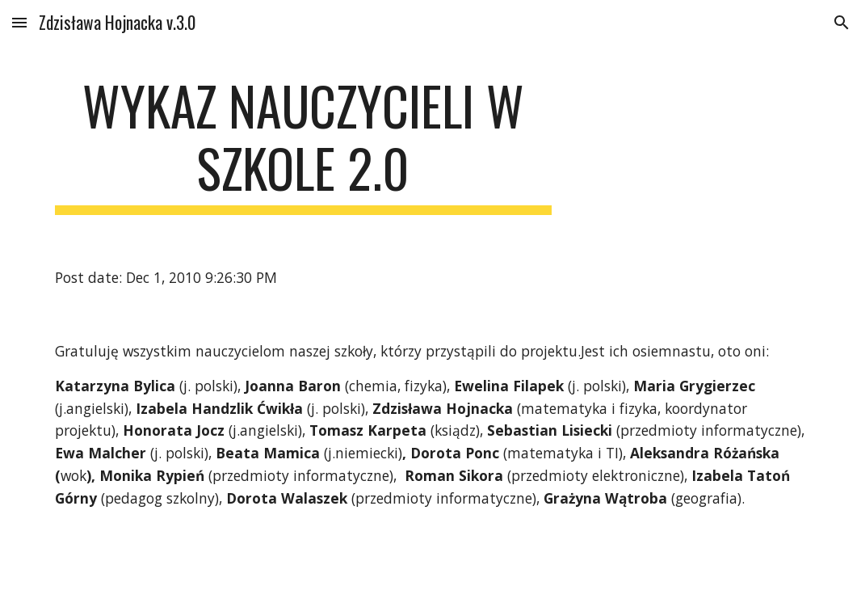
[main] (302, 144)
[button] (19, 22)
